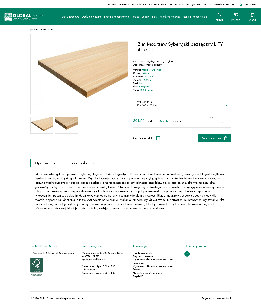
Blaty (154, 17)
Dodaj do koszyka (212, 138)
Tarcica (135, 17)
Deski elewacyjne (92, 17)
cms (213, 298)
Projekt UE (138, 276)
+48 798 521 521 (90, 256)
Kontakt (230, 4)
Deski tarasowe (70, 17)
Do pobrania (217, 4)
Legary (145, 17)
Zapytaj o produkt (143, 138)
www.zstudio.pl (224, 298)
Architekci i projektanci (188, 4)
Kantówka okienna (170, 17)
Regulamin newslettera (144, 256)
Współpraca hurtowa (160, 4)
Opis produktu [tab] (46, 163)
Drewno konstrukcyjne (116, 17)
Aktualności (139, 4)
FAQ (206, 4)
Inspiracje (124, 4)
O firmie (112, 4)
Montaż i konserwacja (195, 17)
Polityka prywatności (143, 253)
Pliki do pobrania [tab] (80, 163)
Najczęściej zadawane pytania (147, 273)
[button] (182, 105)
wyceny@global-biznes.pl (94, 259)
